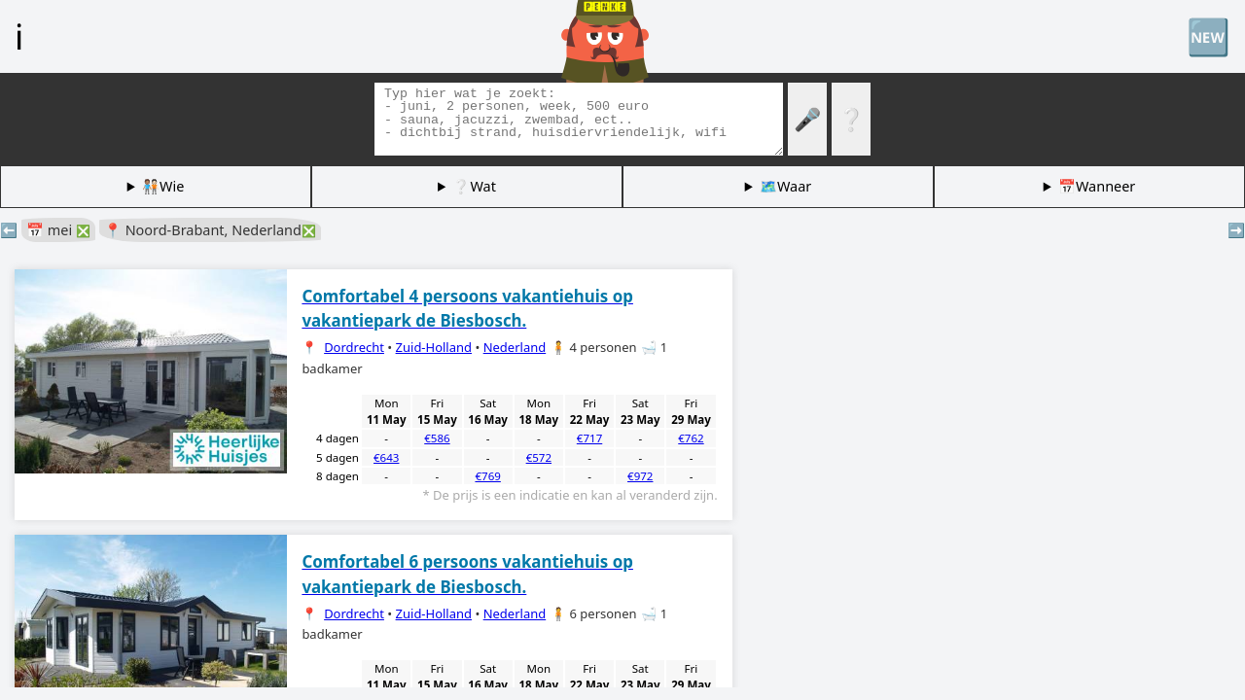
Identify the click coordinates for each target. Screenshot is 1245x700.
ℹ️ (19, 36)
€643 (386, 457)
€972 (640, 476)
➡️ (1236, 230)
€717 (589, 438)
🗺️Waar (785, 186)
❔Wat (473, 186)
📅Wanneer (1096, 186)
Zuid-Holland (434, 347)
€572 (538, 457)
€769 (487, 476)
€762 (690, 438)
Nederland (515, 347)
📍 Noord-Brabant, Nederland (210, 230)
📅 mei (58, 230)
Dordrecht (354, 347)
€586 (436, 438)
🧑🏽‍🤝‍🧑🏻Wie (163, 186)
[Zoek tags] (578, 119)
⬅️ (9, 230)
